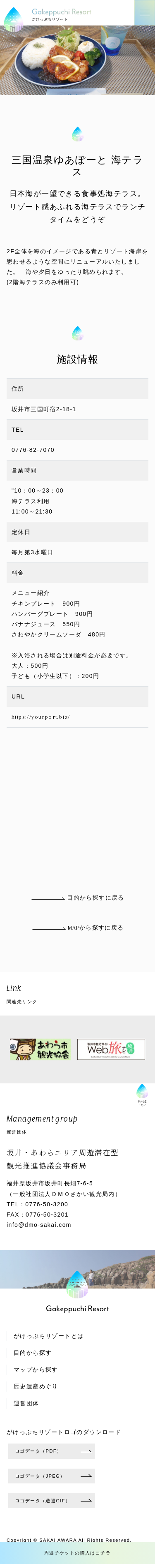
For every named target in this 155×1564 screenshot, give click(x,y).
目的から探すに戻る (77, 898)
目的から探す (33, 1353)
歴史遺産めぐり (36, 1387)
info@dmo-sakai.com (39, 1225)
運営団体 (26, 1403)
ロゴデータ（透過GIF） (42, 1500)
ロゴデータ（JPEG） (40, 1476)
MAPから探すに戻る (77, 928)
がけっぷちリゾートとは (48, 1336)
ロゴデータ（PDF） (38, 1450)
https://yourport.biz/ (41, 717)
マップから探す (36, 1370)
